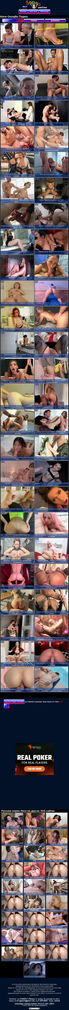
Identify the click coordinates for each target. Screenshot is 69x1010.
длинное (55, 20)
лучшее (12, 20)
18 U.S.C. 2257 (43, 1004)
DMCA (52, 1004)
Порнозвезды (44, 11)
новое (34, 20)
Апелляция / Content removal (26, 1004)
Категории (23, 11)
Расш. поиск (33, 11)
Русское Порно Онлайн (14, 702)
